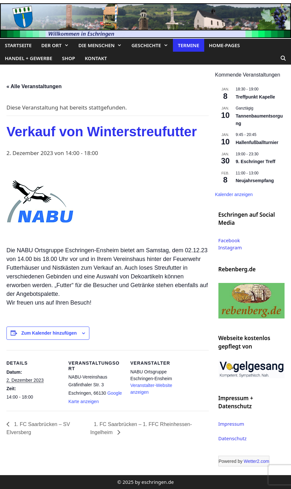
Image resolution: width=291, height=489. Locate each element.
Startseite (18, 45)
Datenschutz (232, 438)
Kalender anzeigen (234, 194)
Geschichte (152, 45)
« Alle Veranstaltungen (34, 86)
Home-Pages (224, 45)
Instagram (230, 247)
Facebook (229, 240)
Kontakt (96, 58)
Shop (68, 58)
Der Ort (57, 45)
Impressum (231, 424)
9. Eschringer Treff (256, 161)
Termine (188, 45)
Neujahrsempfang (255, 180)
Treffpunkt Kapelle (255, 96)
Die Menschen (102, 45)
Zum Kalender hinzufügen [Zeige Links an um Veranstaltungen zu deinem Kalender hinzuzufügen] (49, 333)
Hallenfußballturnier (257, 142)
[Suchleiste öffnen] (283, 58)
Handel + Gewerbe (28, 58)
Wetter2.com (256, 461)
